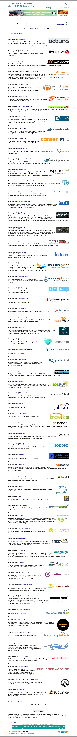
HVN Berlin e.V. (51, 29)
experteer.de (22, 169)
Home (10, 722)
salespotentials (23, 596)
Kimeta (21, 515)
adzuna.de (22, 39)
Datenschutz (25, 731)
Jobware (21, 464)
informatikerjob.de (24, 263)
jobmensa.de (23, 339)
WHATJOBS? (23, 656)
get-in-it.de (22, 228)
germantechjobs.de (24, 201)
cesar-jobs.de (23, 148)
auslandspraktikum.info (26, 106)
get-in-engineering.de (25, 213)
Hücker (22, 733)
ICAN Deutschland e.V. (38, 29)
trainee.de (23, 643)
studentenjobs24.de (24, 632)
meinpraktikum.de (24, 528)
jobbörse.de (22, 308)
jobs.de (21, 403)
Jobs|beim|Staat (24, 393)
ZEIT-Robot (33, 679)
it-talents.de (22, 288)
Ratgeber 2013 (42, 183)
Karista (21, 496)
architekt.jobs (23, 84)
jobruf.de (21, 381)
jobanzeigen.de (23, 298)
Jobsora (21, 433)
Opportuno (22, 550)
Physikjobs (22, 562)
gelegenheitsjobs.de (25, 191)
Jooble (21, 486)
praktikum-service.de (26, 584)
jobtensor (21, 454)
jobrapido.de (22, 371)
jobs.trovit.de (22, 413)
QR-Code (19, 19)
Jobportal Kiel (23, 359)
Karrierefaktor (23, 505)
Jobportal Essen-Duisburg (26, 349)
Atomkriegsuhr (25, 29)
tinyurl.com (17, 701)
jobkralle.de (22, 317)
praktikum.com (26, 572)
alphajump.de (23, 61)
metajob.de (22, 538)
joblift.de (21, 327)
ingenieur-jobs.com (24, 276)
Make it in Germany (16, 33)
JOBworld (22, 476)
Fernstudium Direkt (28, 181)
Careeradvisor (23, 128)
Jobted (21, 444)
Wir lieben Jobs (23, 666)
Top (15, 722)
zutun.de (21, 689)
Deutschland (21, 619)
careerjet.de (22, 138)
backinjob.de (23, 116)
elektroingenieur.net (25, 159)
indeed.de (22, 253)
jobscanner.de (23, 422)
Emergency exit (60, 24)
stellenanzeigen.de (24, 609)
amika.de (34, 71)
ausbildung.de (23, 96)
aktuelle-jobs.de (23, 51)
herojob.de (22, 241)
